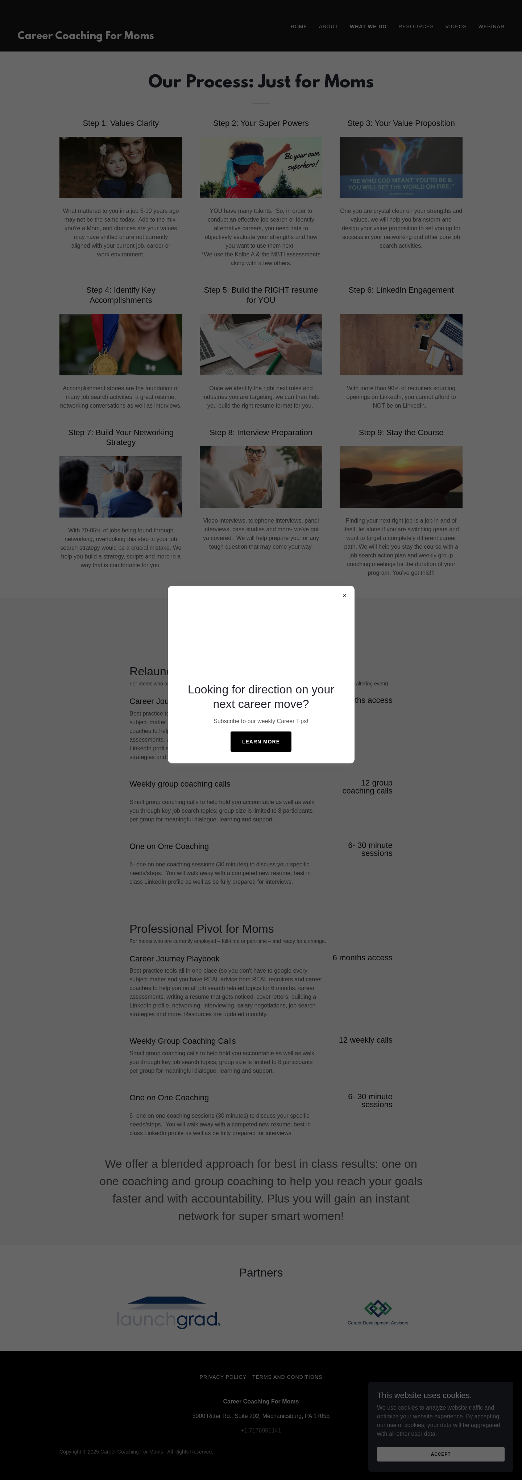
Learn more (261, 742)
